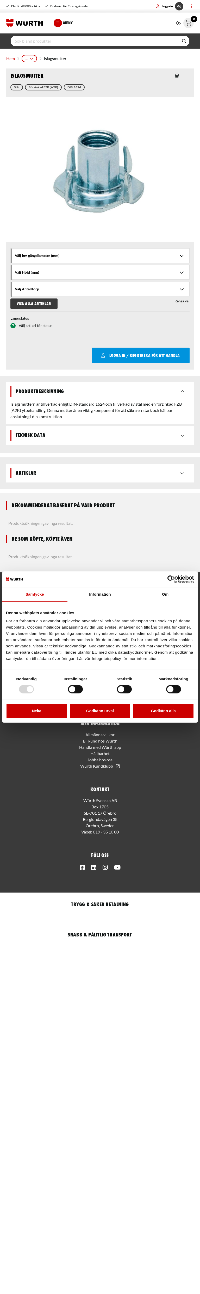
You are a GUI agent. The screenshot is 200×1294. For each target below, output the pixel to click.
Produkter (29, 57)
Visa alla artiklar (34, 301)
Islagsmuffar (100, 57)
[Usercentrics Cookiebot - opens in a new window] (171, 579)
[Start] (25, 23)
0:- (185, 23)
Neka (36, 711)
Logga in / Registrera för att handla (140, 353)
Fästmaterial (54, 57)
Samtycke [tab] (35, 594)
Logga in (169, 6)
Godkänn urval (100, 711)
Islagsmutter (127, 57)
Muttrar (77, 57)
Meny (63, 23)
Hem (10, 57)
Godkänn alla (163, 711)
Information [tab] (100, 594)
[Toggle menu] (192, 6)
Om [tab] (165, 594)
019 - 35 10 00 (106, 829)
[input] (95, 41)
